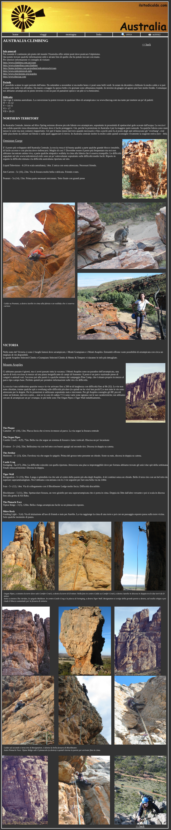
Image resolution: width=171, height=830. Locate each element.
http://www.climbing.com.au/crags (19, 62)
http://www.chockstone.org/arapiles (20, 73)
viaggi (43, 34)
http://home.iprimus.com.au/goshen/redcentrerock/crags (29, 68)
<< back (146, 44)
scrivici (154, 34)
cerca (126, 34)
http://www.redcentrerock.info (17, 71)
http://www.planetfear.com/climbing (20, 65)
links (98, 34)
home (15, 34)
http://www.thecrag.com (14, 76)
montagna (71, 34)
